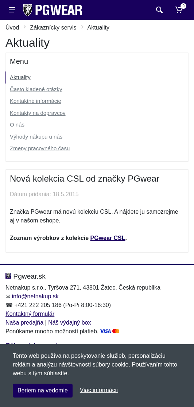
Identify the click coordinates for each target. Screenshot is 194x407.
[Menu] (12, 9)
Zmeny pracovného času (40, 148)
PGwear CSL (107, 238)
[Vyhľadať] (158, 10)
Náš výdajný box (69, 322)
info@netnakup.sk (35, 296)
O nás (17, 124)
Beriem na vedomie (43, 390)
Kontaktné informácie (35, 101)
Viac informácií (99, 390)
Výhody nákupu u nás (36, 136)
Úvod (12, 27)
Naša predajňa (24, 322)
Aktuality (20, 77)
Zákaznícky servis (53, 27)
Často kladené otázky (36, 89)
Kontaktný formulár (29, 314)
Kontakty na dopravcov (38, 113)
